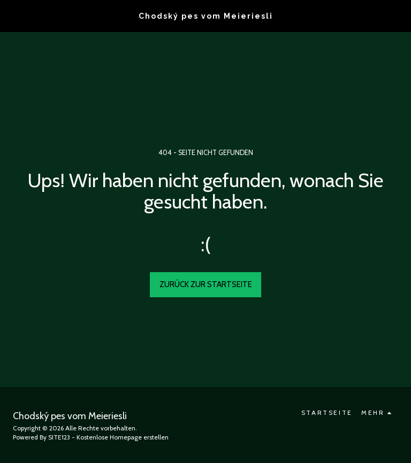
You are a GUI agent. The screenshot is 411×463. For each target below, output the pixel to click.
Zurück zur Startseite (205, 284)
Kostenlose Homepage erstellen (123, 437)
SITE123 (59, 437)
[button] (12, 15)
